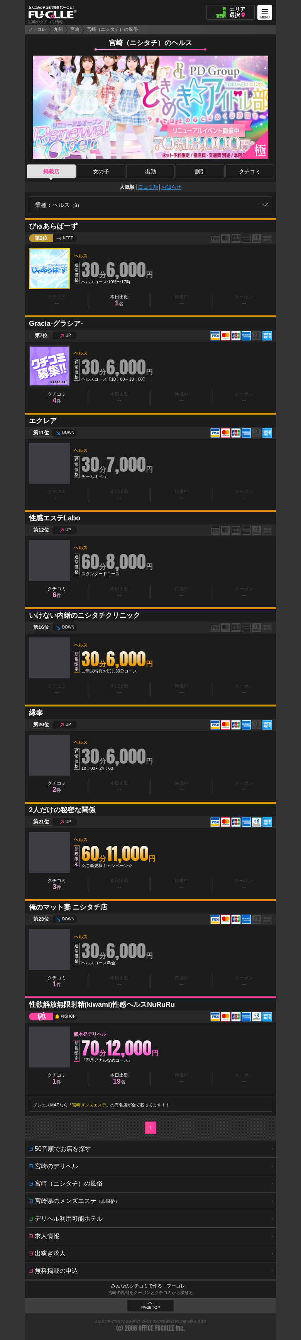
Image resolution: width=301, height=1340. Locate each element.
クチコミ (249, 171)
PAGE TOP (150, 1308)
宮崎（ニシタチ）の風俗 (112, 29)
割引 (199, 171)
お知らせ (171, 187)
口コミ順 (148, 187)
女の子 (101, 171)
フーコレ (37, 29)
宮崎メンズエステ (89, 1105)
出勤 (150, 171)
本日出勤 (119, 300)
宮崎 (74, 29)
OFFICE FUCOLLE (156, 1328)
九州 (58, 29)
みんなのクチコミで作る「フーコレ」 (150, 1286)
